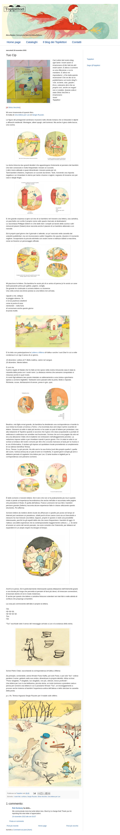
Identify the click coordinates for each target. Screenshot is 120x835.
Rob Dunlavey (17, 808)
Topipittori (90, 59)
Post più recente (12, 826)
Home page (14, 42)
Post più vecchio (72, 826)
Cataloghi (31, 42)
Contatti (76, 42)
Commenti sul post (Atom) (22, 830)
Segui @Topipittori (93, 65)
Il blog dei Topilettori (55, 42)
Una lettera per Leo (54, 796)
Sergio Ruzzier (38, 115)
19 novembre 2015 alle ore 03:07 (24, 817)
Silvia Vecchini (14, 107)
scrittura (24, 796)
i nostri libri (17, 796)
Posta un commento (16, 821)
